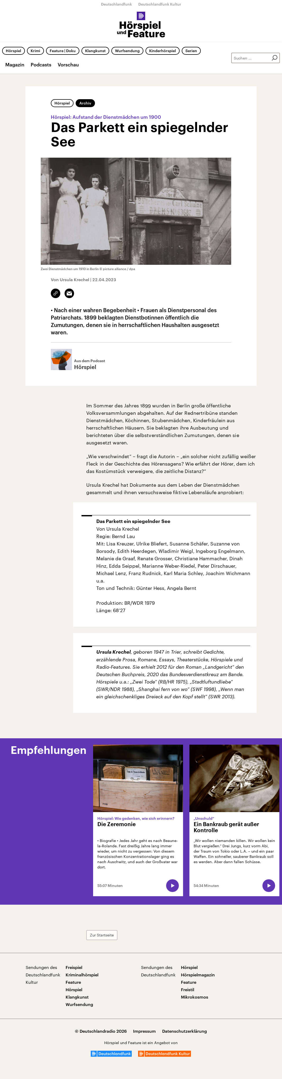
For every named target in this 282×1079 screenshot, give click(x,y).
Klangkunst (95, 50)
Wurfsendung (127, 50)
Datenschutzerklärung (184, 1031)
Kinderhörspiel (162, 50)
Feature (73, 982)
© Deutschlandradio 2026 (101, 1031)
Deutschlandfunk (116, 4)
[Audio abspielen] (172, 885)
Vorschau (68, 64)
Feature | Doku (63, 50)
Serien (191, 50)
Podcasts (41, 64)
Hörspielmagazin (198, 974)
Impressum (144, 1031)
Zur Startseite (102, 935)
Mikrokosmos (194, 996)
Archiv (85, 103)
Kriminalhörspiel (82, 974)
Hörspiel (13, 50)
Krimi (35, 50)
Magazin (14, 64)
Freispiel (74, 967)
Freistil (187, 989)
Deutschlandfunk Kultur (159, 4)
